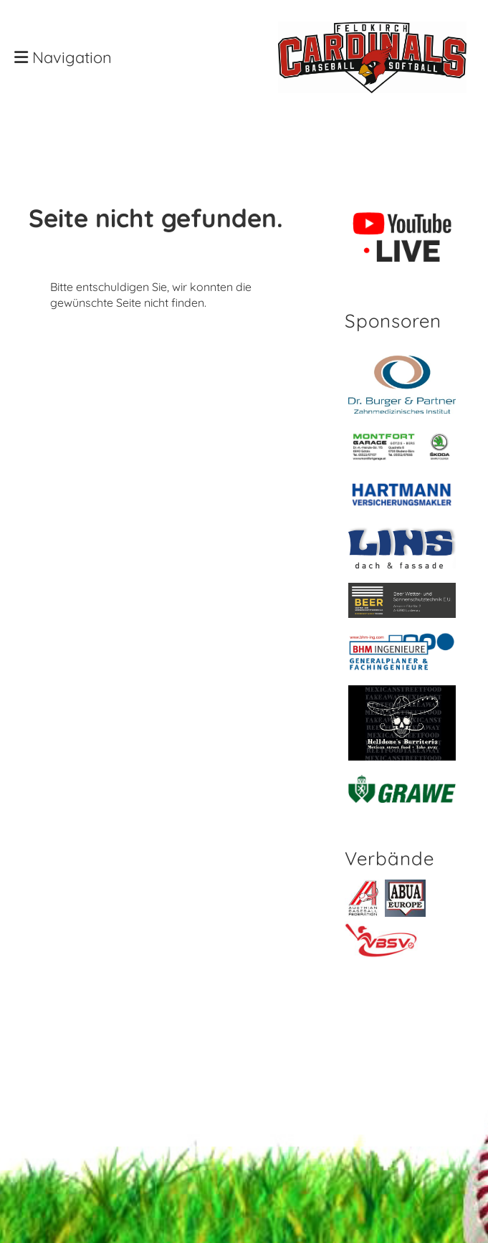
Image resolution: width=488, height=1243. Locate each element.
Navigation (63, 57)
